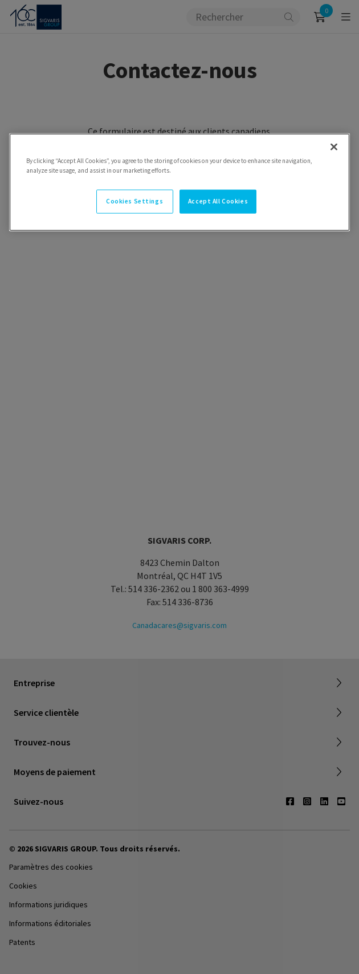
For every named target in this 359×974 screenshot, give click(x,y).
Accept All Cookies (218, 201)
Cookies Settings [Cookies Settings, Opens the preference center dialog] (134, 201)
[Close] (333, 147)
